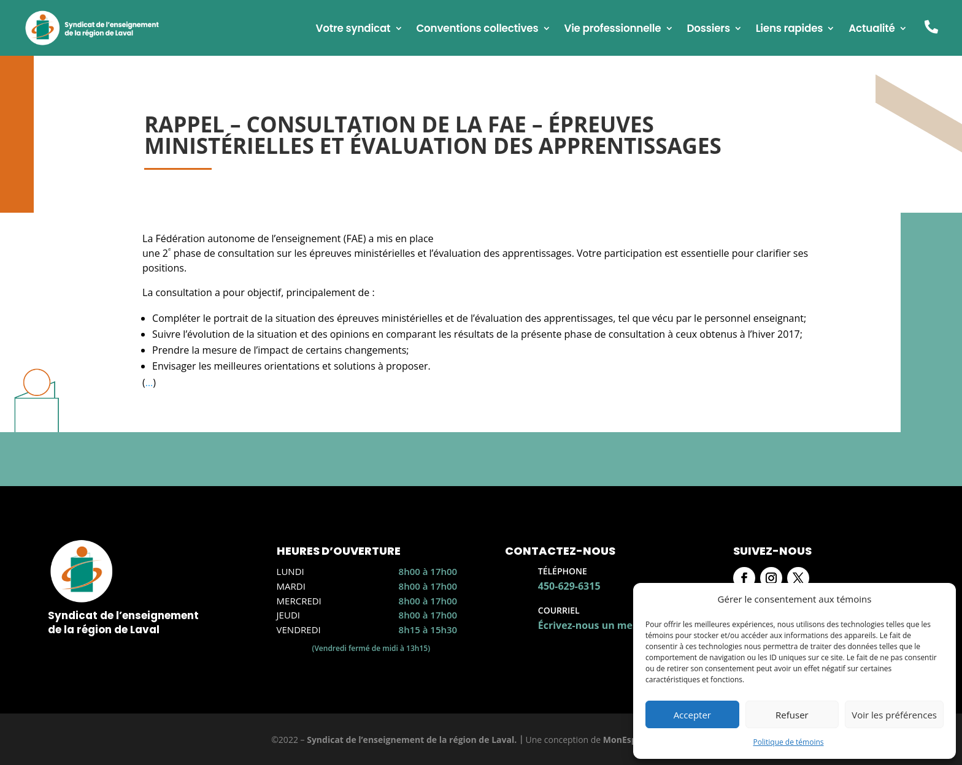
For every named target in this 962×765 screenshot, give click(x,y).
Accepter (692, 715)
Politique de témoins (788, 742)
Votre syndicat (352, 30)
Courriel (559, 610)
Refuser (792, 715)
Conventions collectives (477, 30)
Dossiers (708, 30)
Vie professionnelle (612, 30)
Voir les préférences (894, 715)
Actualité (871, 30)
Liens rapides (789, 30)
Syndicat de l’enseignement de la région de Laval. (412, 739)
